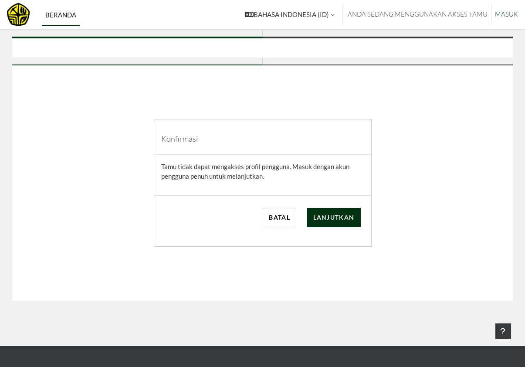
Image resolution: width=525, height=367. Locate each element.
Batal (279, 217)
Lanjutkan (334, 217)
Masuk (506, 14)
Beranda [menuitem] (60, 15)
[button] (289, 14)
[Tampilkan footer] (503, 331)
